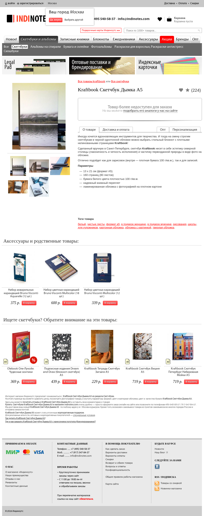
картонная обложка (111, 227)
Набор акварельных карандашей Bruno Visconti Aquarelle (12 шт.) (21, 293)
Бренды (182, 39)
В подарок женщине (133, 224)
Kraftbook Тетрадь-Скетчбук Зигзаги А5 (102, 370)
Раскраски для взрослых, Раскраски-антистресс (148, 47)
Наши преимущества (16, 475)
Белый (82, 224)
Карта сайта (112, 484)
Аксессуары (148, 39)
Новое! (11, 39)
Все (6, 47)
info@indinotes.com (134, 19)
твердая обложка (163, 227)
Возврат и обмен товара (119, 463)
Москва (52, 3)
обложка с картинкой (138, 227)
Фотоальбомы (101, 47)
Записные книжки (74, 39)
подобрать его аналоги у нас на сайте (150, 111)
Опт (195, 39)
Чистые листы (96, 224)
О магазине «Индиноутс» (19, 472)
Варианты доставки (116, 452)
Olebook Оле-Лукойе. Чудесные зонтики (20, 370)
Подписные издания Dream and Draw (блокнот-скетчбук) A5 (61, 372)
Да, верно (55, 19)
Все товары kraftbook (91, 81)
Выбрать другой (74, 19)
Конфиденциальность (118, 470)
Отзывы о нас (12, 479)
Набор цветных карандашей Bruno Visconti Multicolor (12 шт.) (102, 293)
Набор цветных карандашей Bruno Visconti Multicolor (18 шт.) (61, 293)
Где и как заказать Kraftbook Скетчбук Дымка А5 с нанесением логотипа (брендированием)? (50, 422)
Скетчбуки (19, 47)
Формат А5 (113, 224)
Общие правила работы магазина (124, 477)
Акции (167, 39)
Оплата (182, 3)
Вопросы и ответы (116, 466)
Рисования (179, 224)
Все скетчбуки (120, 81)
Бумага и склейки (76, 47)
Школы (192, 224)
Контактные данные (16, 486)
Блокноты (101, 39)
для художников (88, 227)
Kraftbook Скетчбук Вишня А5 (143, 370)
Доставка (169, 3)
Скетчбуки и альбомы (38, 39)
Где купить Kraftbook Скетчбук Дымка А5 (25, 418)
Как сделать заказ (115, 449)
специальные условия (84, 415)
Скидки (194, 3)
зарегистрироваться (31, 3)
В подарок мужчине (159, 224)
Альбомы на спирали (45, 47)
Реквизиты (11, 482)
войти (11, 3)
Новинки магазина (171, 488)
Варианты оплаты (115, 456)
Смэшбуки (11, 51)
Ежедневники (124, 39)
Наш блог (160, 452)
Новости (159, 449)
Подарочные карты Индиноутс (99, 30)
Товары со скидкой (171, 483)
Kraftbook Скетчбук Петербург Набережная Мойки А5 (183, 372)
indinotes (35, 19)
